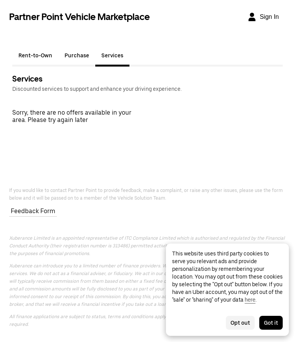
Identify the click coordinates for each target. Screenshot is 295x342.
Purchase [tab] (77, 55)
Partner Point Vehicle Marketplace (79, 16)
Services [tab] (112, 55)
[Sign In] (263, 16)
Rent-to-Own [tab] (35, 55)
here (250, 300)
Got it (271, 323)
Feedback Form (33, 211)
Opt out (240, 323)
